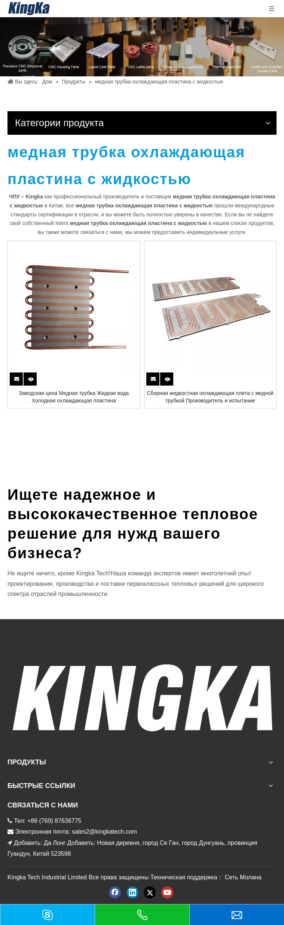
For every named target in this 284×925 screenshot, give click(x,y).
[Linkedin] (132, 892)
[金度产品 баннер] (142, 46)
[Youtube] (167, 892)
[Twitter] (150, 892)
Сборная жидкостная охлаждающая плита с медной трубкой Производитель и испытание (210, 397)
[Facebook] (115, 892)
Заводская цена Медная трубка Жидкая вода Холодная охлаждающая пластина (74, 397)
